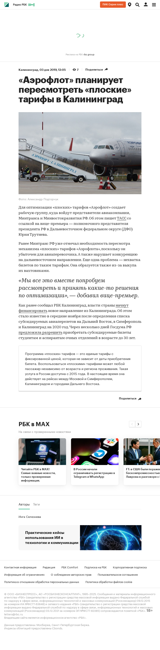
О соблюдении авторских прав (71, 574)
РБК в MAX (34, 424)
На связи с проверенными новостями (45, 431)
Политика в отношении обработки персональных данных (41, 581)
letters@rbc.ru (13, 614)
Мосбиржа (43, 624)
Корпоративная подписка (130, 567)
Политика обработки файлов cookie (108, 581)
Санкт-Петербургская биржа (70, 624)
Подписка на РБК (95, 567)
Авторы (24, 504)
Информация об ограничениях (24, 574)
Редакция (49, 567)
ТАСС (121, 218)
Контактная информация (20, 567)
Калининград (28, 69)
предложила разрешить (40, 333)
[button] (132, 424)
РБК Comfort (69, 567)
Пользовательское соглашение (118, 574)
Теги (36, 504)
